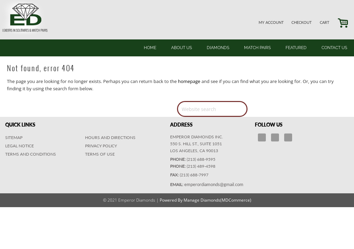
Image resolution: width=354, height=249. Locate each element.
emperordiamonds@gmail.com (213, 184)
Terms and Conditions (30, 154)
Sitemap (13, 137)
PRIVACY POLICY (101, 145)
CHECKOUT (301, 22)
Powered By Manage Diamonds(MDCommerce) (205, 200)
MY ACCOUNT (271, 22)
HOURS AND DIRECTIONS (110, 137)
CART (324, 22)
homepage (189, 81)
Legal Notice (19, 145)
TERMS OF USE (100, 154)
